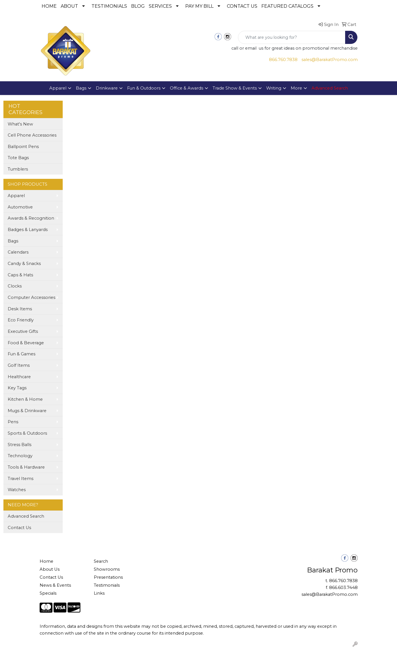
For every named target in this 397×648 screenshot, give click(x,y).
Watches (17, 489)
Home (46, 561)
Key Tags (17, 387)
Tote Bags (18, 157)
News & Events (55, 585)
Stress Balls (19, 444)
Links (99, 593)
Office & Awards (186, 88)
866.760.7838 (283, 59)
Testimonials (107, 585)
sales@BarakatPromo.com (330, 59)
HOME (49, 6)
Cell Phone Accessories (32, 135)
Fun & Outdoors (143, 88)
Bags (81, 88)
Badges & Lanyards (28, 229)
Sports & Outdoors (27, 433)
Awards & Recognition (31, 218)
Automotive (20, 207)
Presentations (108, 577)
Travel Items (20, 478)
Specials (48, 593)
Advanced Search (26, 516)
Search (101, 561)
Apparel (57, 88)
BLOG (138, 6)
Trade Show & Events (235, 88)
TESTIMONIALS (109, 6)
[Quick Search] (291, 37)
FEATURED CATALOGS (287, 6)
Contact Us (19, 527)
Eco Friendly (21, 320)
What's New (20, 124)
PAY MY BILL (199, 6)
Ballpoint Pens (23, 146)
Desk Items (20, 308)
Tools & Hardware (26, 467)
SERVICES (160, 6)
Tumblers (18, 169)
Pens (13, 421)
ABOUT (69, 6)
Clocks (15, 286)
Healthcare (19, 376)
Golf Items (19, 365)
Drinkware (107, 88)
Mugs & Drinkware (27, 410)
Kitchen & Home (25, 399)
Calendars (18, 252)
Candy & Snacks (24, 263)
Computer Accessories (31, 297)
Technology (20, 455)
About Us (50, 569)
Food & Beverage (26, 342)
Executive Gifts (23, 331)
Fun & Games (21, 354)
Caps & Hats (20, 275)
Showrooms (107, 569)
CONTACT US (242, 6)
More (296, 88)
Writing (273, 88)
